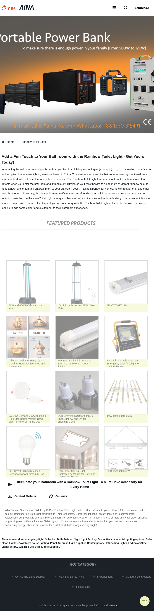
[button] (114, 8)
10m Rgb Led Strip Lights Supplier (39, 546)
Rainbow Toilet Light (33, 141)
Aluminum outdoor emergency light (23, 539)
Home (11, 141)
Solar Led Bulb (54, 539)
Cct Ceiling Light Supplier (31, 576)
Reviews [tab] (58, 496)
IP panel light (106, 576)
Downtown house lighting (34, 543)
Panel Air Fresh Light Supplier (68, 543)
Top (144, 601)
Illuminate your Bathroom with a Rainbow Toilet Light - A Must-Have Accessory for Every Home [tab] (75, 484)
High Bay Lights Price (72, 576)
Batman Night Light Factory (80, 539)
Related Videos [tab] (22, 496)
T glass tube (84, 586)
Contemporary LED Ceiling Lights (107, 543)
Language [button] (142, 7)
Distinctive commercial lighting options (121, 539)
